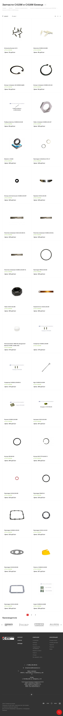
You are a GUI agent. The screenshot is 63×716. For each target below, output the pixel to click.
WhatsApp (31, 694)
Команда (35, 642)
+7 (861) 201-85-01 (32, 665)
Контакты (35, 644)
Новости (35, 652)
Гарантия (52, 644)
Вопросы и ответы (37, 650)
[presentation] (2, 624)
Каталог (20, 637)
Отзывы (34, 655)
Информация (54, 637)
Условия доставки (54, 642)
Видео (51, 649)
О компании (35, 640)
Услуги (20, 640)
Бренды (20, 643)
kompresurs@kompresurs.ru (32, 667)
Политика (52, 646)
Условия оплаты (53, 640)
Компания (36, 637)
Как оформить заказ (37, 657)
